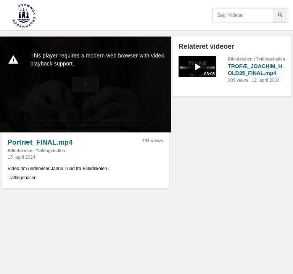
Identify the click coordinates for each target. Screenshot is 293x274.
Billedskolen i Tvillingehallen (36, 150)
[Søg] (280, 15)
